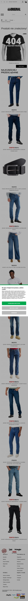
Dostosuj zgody (14, 308)
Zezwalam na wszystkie (14, 303)
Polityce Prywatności (18, 298)
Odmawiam (14, 313)
